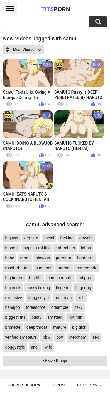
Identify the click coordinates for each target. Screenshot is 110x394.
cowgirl (86, 238)
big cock (13, 287)
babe (9, 258)
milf (81, 297)
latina (86, 248)
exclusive (13, 297)
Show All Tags (55, 361)
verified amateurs (21, 337)
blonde (11, 248)
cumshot (43, 267)
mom (25, 258)
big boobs (14, 277)
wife (48, 347)
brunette (13, 327)
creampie (59, 307)
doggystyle (15, 347)
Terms (58, 385)
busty (36, 317)
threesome (35, 307)
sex (95, 337)
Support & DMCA (24, 385)
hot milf (76, 317)
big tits (35, 277)
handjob (12, 307)
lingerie (62, 287)
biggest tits (15, 317)
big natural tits (36, 248)
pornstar (63, 258)
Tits (55, 9)
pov (59, 337)
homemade (87, 267)
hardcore (85, 258)
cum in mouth (60, 277)
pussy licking (38, 287)
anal (34, 347)
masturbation (17, 267)
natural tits (65, 248)
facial (49, 238)
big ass (11, 238)
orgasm (31, 238)
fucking (67, 238)
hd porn (85, 277)
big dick (79, 327)
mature (59, 327)
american (63, 297)
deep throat (36, 327)
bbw (46, 337)
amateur (54, 317)
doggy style (38, 297)
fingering (83, 287)
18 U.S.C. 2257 (89, 385)
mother (64, 267)
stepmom (78, 337)
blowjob (42, 258)
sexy (78, 307)
